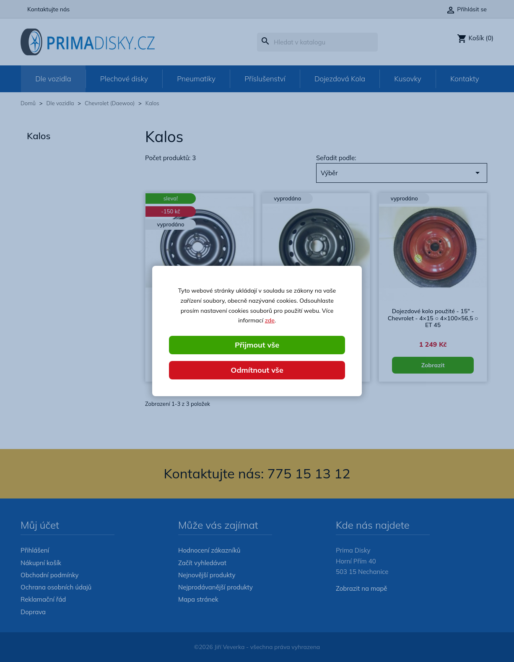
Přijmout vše (257, 345)
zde (270, 320)
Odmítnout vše (257, 370)
